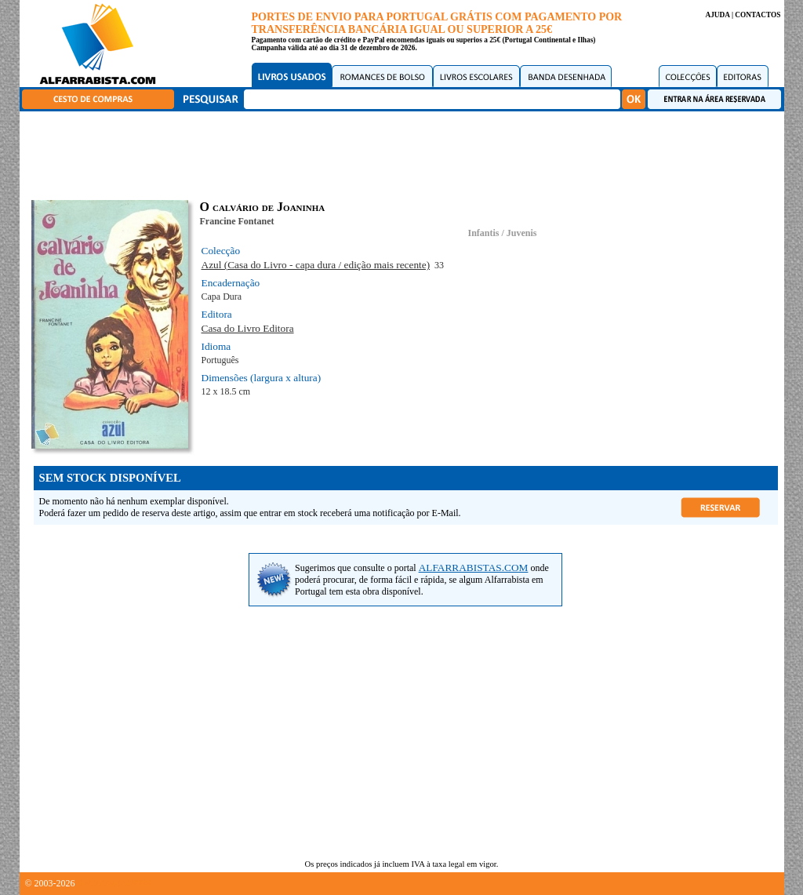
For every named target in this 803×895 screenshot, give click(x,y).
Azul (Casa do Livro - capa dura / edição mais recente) (316, 265)
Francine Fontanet (237, 221)
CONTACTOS (757, 15)
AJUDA (717, 15)
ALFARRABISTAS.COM (474, 567)
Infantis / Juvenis (501, 232)
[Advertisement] (405, 153)
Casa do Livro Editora (248, 328)
